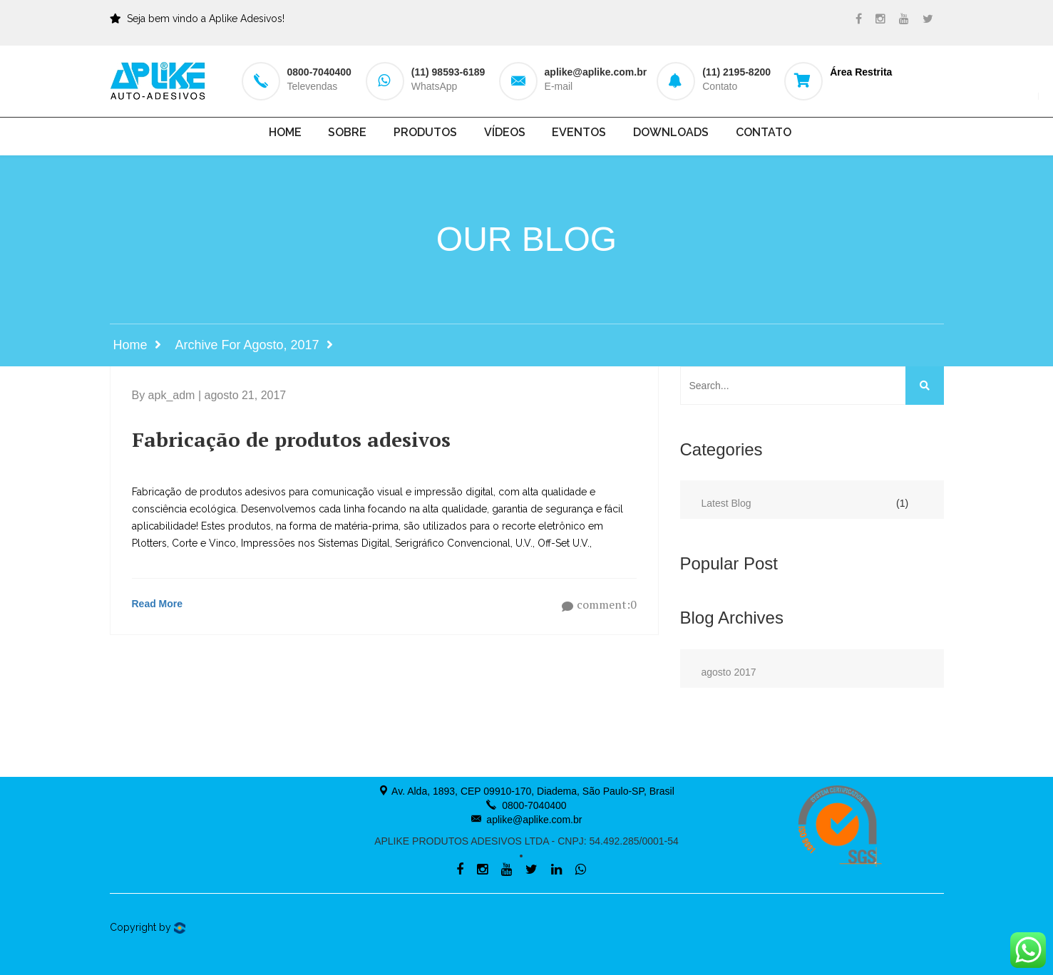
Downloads (671, 132)
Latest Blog (726, 503)
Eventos (579, 132)
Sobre (347, 132)
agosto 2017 (729, 672)
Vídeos (504, 132)
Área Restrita (861, 72)
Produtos (425, 132)
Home (285, 132)
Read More (157, 603)
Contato (763, 132)
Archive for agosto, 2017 (247, 345)
